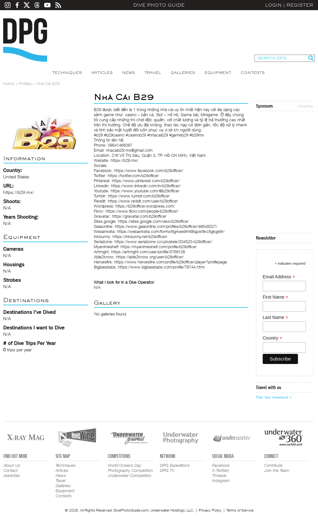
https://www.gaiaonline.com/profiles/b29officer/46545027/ (166, 226)
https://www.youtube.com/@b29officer (145, 190)
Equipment (217, 72)
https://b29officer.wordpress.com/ (145, 205)
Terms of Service (239, 510)
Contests (253, 72)
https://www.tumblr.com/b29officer (138, 195)
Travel (152, 72)
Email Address (279, 277)
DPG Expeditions (175, 465)
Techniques (67, 72)
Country (272, 338)
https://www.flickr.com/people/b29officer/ (142, 211)
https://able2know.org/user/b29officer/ (150, 256)
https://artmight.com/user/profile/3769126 (148, 251)
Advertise (305, 106)
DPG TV (167, 470)
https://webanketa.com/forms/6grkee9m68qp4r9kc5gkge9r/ (171, 231)
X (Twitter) (220, 470)
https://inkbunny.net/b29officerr (140, 236)
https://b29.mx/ (18, 192)
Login (273, 5)
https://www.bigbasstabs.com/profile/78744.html (161, 266)
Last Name (275, 317)
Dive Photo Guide (159, 5)
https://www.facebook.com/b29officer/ (148, 170)
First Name (275, 297)
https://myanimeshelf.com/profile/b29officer (159, 246)
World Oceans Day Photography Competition (130, 468)
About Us (11, 465)
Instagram (221, 480)
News (128, 72)
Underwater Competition (129, 475)
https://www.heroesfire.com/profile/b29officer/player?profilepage (170, 261)
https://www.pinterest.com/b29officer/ (146, 180)
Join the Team (276, 470)
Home (8, 83)
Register (300, 5)
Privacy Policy (210, 510)
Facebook (221, 465)
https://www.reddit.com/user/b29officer (143, 200)
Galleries (183, 72)
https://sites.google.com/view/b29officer (153, 221)
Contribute (273, 465)
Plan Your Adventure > (274, 397)
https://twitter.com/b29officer (133, 175)
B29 (97, 109)
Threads (219, 475)
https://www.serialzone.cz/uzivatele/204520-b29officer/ (163, 241)
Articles (102, 72)
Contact (10, 470)
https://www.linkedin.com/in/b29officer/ (146, 185)
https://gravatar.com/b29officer (139, 216)
